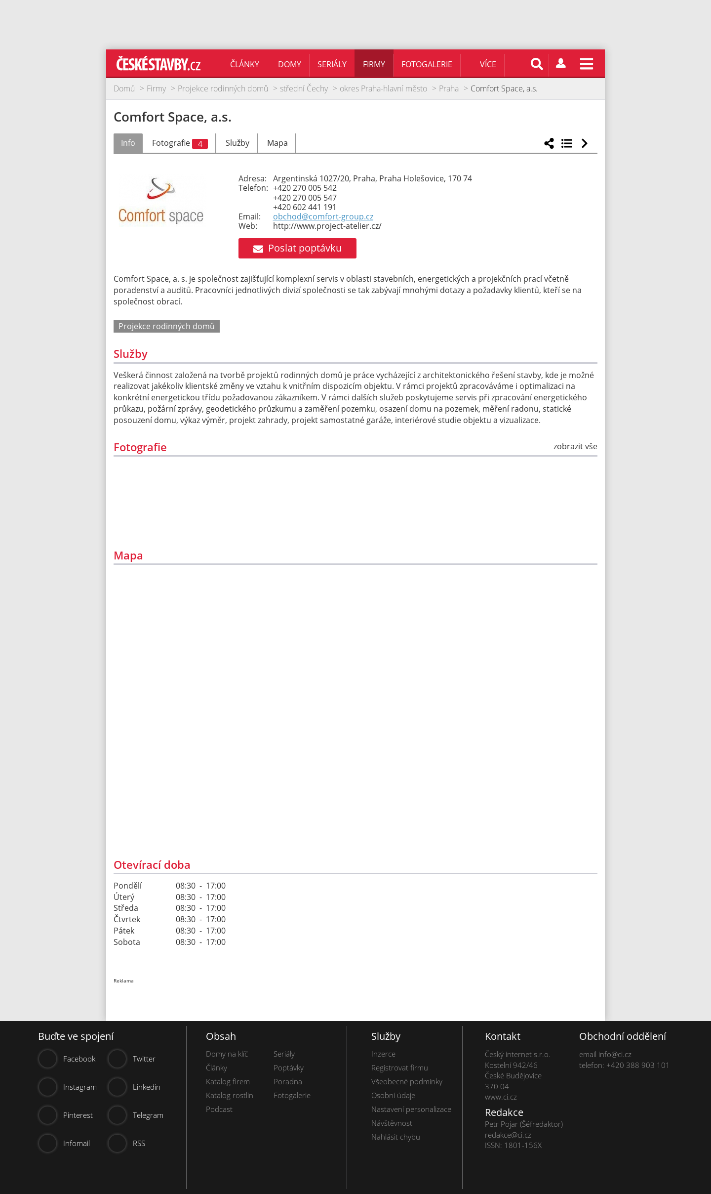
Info (128, 142)
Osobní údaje (393, 1095)
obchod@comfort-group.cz (323, 216)
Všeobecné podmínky (406, 1081)
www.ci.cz (501, 1097)
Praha (449, 88)
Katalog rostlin (229, 1095)
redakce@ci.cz (508, 1135)
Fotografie (180, 143)
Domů (124, 88)
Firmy (374, 64)
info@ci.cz (615, 1054)
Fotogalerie (426, 64)
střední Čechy (304, 88)
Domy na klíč (227, 1054)
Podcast (219, 1109)
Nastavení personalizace (411, 1109)
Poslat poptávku (297, 248)
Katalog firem (228, 1081)
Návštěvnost (391, 1123)
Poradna (288, 1081)
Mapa (277, 142)
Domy (289, 64)
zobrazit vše (575, 446)
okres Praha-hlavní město (383, 88)
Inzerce (383, 1054)
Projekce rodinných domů (223, 88)
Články (244, 64)
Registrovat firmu (399, 1067)
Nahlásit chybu (395, 1137)
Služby (237, 142)
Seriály (332, 64)
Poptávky (289, 1067)
